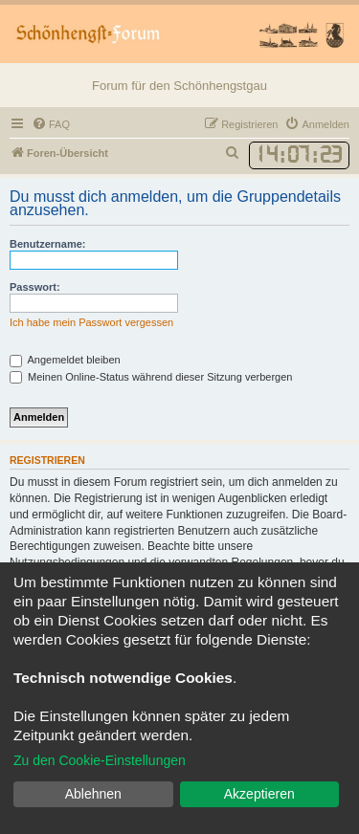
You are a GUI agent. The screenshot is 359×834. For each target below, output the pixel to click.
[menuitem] (51, 124)
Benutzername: (47, 244)
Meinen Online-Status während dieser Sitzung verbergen (151, 377)
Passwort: (35, 287)
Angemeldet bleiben (65, 359)
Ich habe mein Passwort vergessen (91, 322)
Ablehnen (93, 793)
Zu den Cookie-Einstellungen (99, 760)
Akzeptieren (259, 793)
